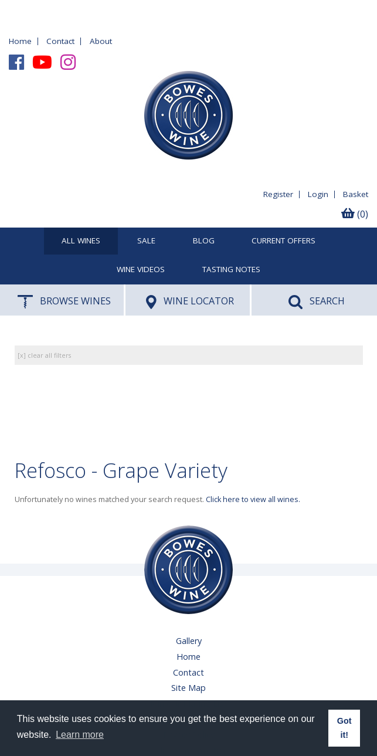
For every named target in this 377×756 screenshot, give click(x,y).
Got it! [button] (344, 728)
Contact (60, 41)
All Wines (81, 241)
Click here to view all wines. (253, 499)
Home (20, 41)
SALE (146, 241)
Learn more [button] (80, 735)
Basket (355, 194)
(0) (354, 214)
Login (318, 194)
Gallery (189, 640)
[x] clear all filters (44, 355)
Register (278, 194)
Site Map (188, 687)
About (101, 41)
